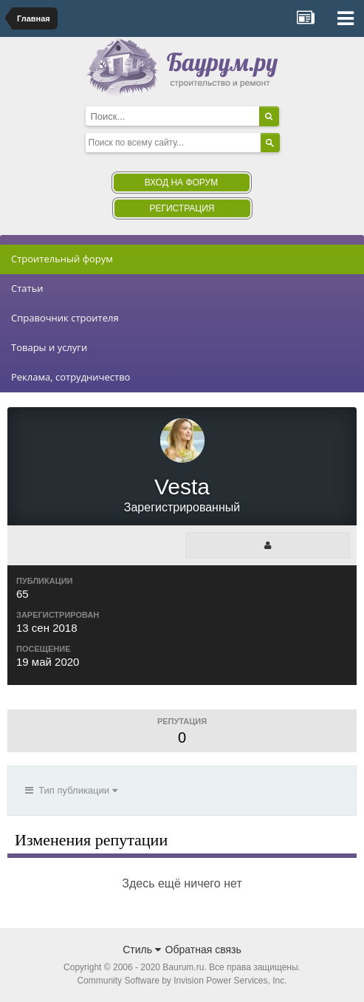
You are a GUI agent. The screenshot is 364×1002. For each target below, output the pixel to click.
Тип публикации (71, 790)
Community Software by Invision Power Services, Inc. (181, 980)
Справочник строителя (65, 317)
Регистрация (181, 208)
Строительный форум (62, 258)
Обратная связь (203, 949)
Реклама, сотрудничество (70, 377)
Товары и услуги (49, 347)
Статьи (27, 288)
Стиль (142, 949)
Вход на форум (181, 182)
